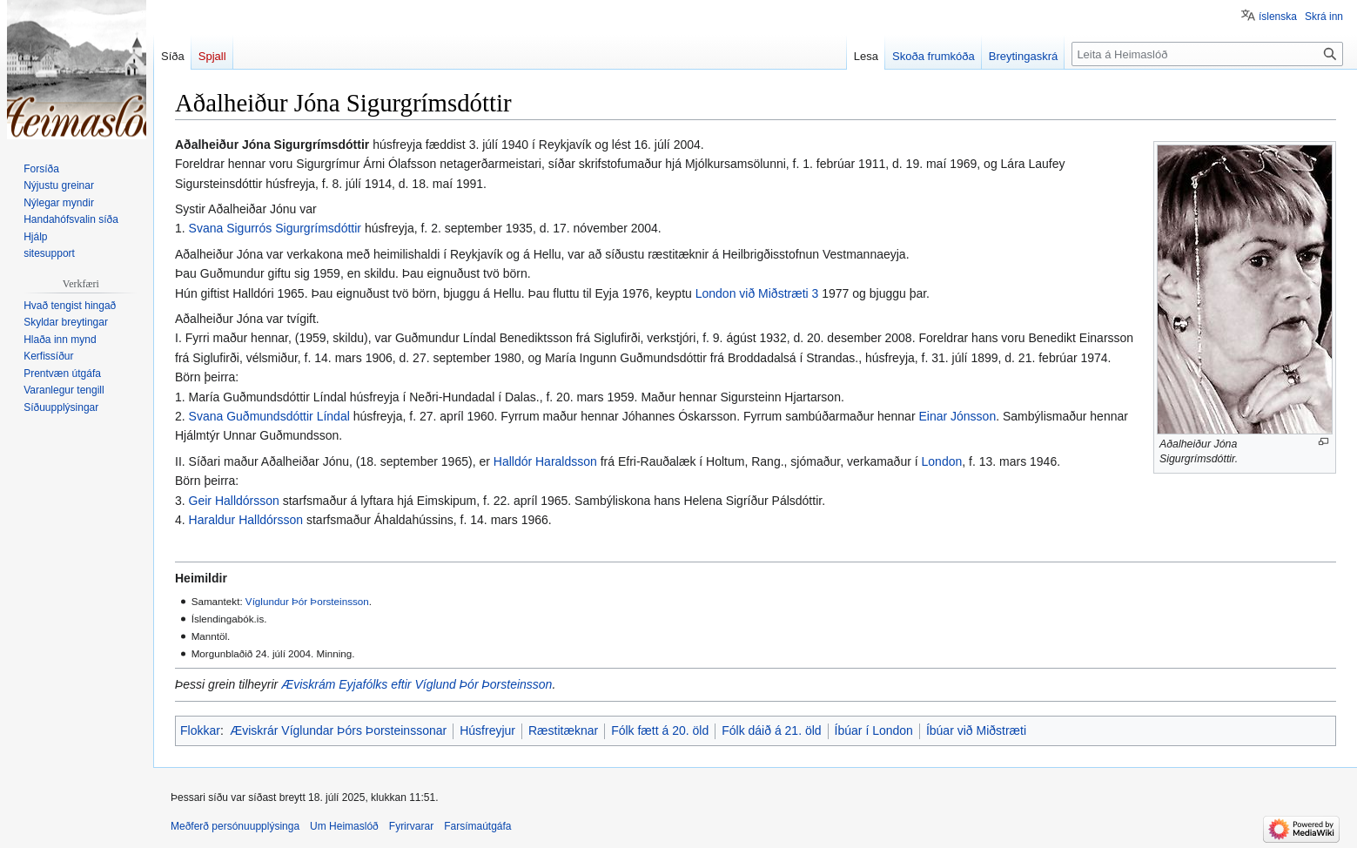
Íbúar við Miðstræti (976, 730)
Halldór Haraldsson (545, 461)
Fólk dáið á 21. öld (771, 730)
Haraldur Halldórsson (246, 520)
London (942, 461)
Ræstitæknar (563, 730)
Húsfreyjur (487, 730)
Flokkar (200, 730)
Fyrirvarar (411, 826)
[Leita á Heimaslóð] (1207, 54)
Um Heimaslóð (344, 826)
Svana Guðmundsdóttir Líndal (269, 416)
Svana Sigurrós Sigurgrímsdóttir (275, 228)
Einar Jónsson (957, 416)
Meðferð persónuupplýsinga (235, 826)
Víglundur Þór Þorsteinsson (307, 601)
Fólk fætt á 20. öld (660, 730)
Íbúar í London (874, 730)
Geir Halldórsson (234, 501)
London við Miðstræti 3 (757, 293)
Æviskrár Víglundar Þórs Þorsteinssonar (338, 730)
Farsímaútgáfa (477, 826)
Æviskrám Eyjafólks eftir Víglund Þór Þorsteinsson (416, 684)
